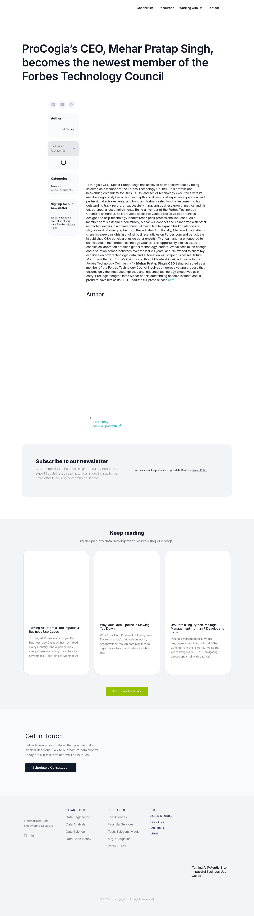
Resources (166, 8)
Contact (213, 8)
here (171, 280)
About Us (157, 821)
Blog (154, 810)
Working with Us (190, 8)
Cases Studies (161, 815)
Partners (157, 827)
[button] (53, 104)
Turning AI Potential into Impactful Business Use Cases (54, 629)
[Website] (120, 426)
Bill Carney (100, 422)
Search (229, 8)
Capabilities (145, 8)
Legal (154, 833)
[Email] (116, 426)
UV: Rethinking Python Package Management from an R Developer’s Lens (197, 628)
